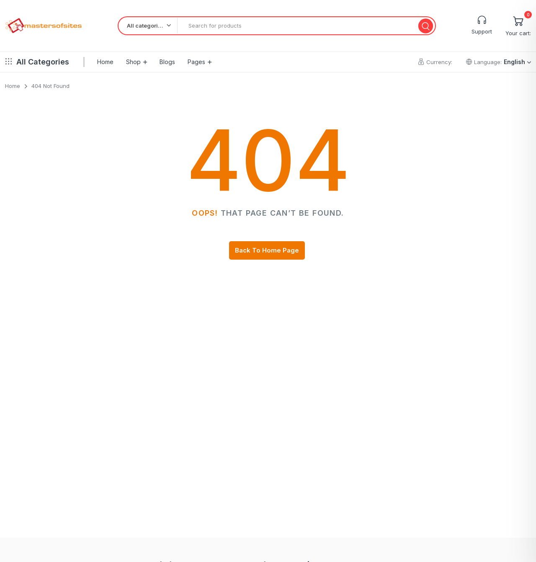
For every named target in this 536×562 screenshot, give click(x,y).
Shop (133, 61)
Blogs (167, 61)
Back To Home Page (267, 250)
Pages (196, 61)
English (517, 61)
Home (105, 61)
